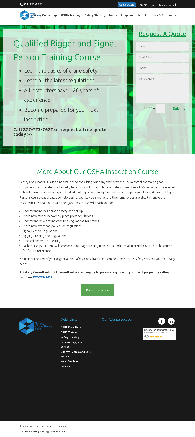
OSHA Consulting (71, 327)
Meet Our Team (70, 361)
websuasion (58, 431)
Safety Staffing (95, 15)
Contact (65, 366)
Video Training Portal (163, 4)
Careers (142, 4)
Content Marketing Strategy (34, 431)
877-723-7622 (33, 4)
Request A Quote (97, 290)
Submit (179, 108)
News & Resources (163, 15)
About (142, 15)
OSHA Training (71, 15)
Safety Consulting (45, 15)
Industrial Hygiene (121, 15)
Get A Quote (126, 4)
